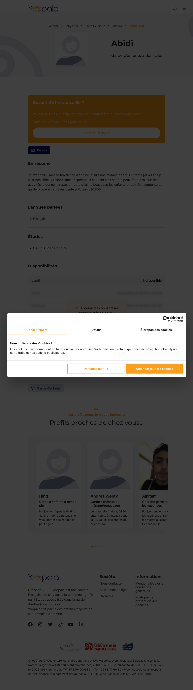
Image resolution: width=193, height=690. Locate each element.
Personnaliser (96, 368)
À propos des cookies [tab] (156, 329)
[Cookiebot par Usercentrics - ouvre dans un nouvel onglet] (165, 319)
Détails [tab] (97, 329)
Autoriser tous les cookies (154, 368)
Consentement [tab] (36, 329)
